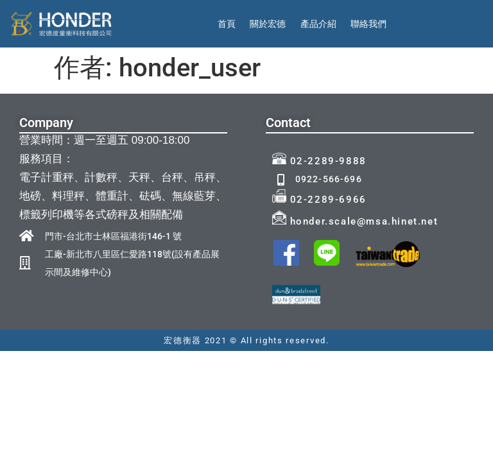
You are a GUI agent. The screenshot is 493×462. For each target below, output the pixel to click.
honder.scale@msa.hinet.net (355, 221)
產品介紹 (318, 24)
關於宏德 (268, 24)
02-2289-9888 (319, 161)
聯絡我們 (368, 24)
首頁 (227, 24)
